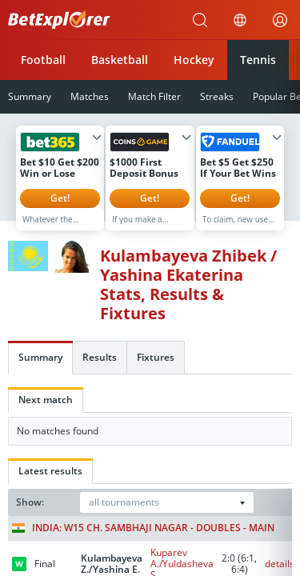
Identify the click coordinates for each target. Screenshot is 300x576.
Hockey (194, 59)
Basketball (119, 59)
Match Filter (154, 96)
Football (43, 59)
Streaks (217, 96)
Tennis (258, 59)
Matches (89, 96)
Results (99, 369)
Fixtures (155, 369)
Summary (40, 369)
